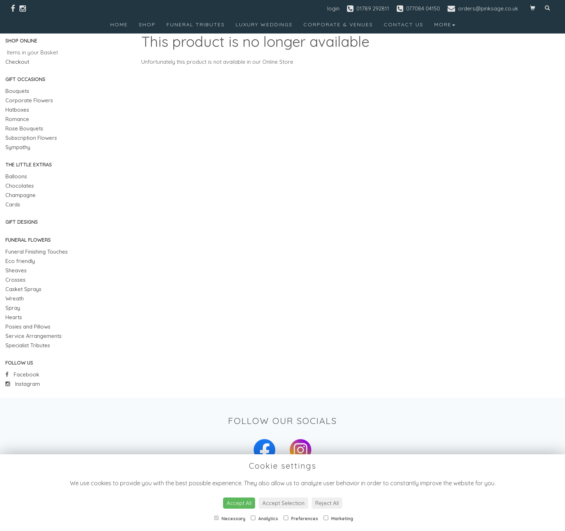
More (444, 24)
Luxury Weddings (264, 24)
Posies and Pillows (27, 326)
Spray (12, 307)
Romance (17, 119)
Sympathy (17, 147)
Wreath (14, 298)
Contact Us (403, 24)
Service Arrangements (33, 336)
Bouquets (17, 91)
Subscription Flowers (31, 137)
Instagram (22, 383)
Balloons (16, 176)
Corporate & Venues (338, 24)
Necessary (229, 518)
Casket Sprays (23, 289)
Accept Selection (283, 503)
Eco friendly (20, 261)
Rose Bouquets (24, 128)
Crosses (15, 279)
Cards (12, 204)
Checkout (17, 61)
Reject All (327, 503)
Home (119, 24)
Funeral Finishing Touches (36, 251)
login (333, 8)
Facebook (22, 374)
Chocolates (19, 185)
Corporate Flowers (29, 100)
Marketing (338, 518)
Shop (147, 24)
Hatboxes (17, 109)
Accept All (239, 503)
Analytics (264, 518)
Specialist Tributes (27, 345)
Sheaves (16, 270)
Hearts (13, 317)
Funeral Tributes (195, 24)
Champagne (20, 195)
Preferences (301, 518)
